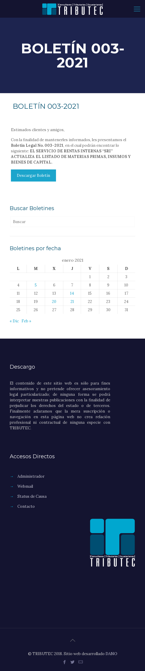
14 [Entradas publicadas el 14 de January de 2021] (72, 293)
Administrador (31, 476)
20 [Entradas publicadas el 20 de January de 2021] (54, 301)
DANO (111, 653)
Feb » (26, 321)
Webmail (25, 486)
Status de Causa (32, 496)
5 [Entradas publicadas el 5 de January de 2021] (36, 285)
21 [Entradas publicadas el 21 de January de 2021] (72, 301)
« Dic (14, 321)
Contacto (26, 506)
